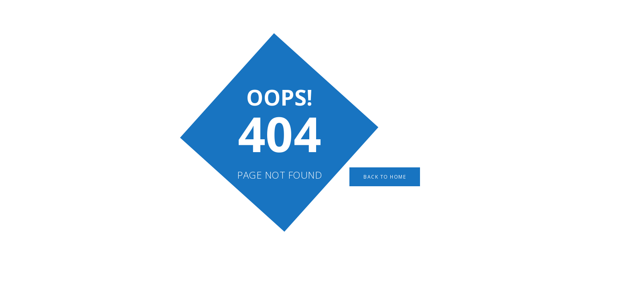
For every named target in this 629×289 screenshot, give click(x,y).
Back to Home (384, 176)
